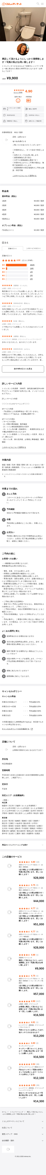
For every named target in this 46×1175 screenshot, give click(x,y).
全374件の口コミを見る (23, 369)
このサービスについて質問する (25, 176)
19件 (32, 268)
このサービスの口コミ (33, 248)
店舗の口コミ (12, 248)
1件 (31, 272)
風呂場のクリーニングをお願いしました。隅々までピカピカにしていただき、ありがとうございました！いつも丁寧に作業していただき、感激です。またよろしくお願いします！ (22, 294)
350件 (32, 265)
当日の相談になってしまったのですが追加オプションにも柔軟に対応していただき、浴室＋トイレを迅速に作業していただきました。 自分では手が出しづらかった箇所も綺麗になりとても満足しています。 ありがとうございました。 (23, 311)
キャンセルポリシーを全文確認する (17, 729)
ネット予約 (11, 494)
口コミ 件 (18, 92)
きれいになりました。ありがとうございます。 (20, 342)
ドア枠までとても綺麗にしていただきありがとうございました (22, 328)
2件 (31, 275)
